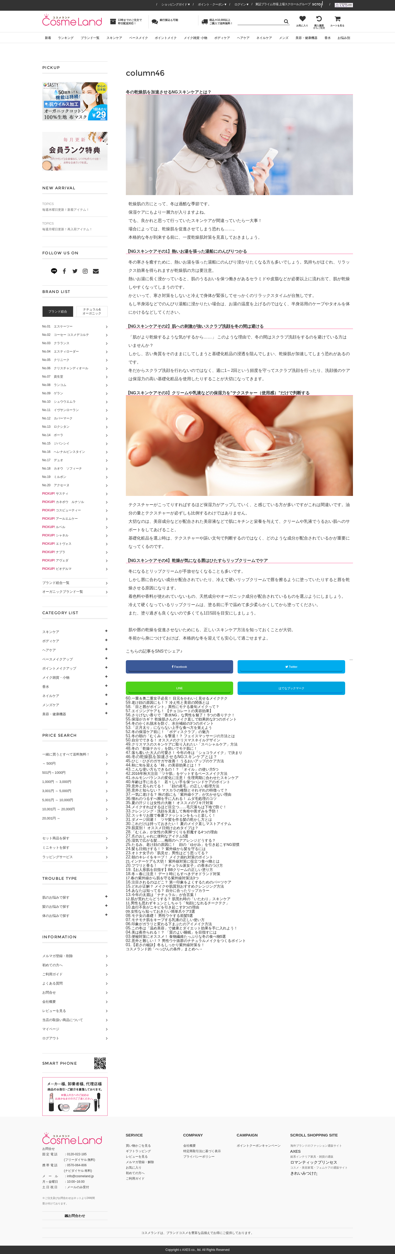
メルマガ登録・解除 (140, 1162)
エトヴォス (57, 544)
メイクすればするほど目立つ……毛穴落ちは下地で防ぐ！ (186, 807)
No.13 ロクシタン (55, 427)
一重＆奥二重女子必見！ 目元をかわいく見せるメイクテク (186, 699)
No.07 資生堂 (52, 376)
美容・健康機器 (306, 38)
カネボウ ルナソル (63, 502)
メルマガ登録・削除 (57, 956)
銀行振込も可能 (165, 21)
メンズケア (50, 705)
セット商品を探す (55, 838)
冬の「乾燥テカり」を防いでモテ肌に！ (169, 749)
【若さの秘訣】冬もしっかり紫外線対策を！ (173, 945)
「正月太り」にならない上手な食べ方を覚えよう (177, 728)
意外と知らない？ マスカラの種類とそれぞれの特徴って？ (186, 791)
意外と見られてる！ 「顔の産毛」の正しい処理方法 (182, 786)
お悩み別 (344, 38)
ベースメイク (138, 38)
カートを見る (337, 21)
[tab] (57, 311)
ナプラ (54, 552)
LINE (179, 689)
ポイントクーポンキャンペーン (259, 1145)
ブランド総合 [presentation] (57, 311)
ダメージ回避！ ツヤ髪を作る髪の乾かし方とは (177, 820)
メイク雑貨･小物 (195, 38)
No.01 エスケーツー (57, 326)
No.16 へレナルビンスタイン (63, 452)
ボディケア (222, 38)
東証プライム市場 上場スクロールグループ (282, 4)
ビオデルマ (57, 569)
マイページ (50, 1029)
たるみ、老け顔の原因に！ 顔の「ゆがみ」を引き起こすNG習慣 (193, 845)
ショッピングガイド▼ (175, 4)
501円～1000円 (54, 773)
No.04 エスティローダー (60, 351)
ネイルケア (264, 38)
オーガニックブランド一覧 (62, 592)
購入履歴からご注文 (319, 22)
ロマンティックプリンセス (313, 1162)
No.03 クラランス (55, 343)
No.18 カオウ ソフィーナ (62, 468)
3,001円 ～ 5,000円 (56, 791)
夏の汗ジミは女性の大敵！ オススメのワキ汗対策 (178, 803)
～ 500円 (49, 763)
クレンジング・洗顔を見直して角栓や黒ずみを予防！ (182, 812)
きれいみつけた (304, 1173)
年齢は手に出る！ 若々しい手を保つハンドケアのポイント (188, 782)
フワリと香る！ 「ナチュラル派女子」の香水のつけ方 (184, 866)
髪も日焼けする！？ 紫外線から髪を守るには (174, 849)
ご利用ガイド (52, 974)
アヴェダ (55, 560)
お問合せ (49, 992)
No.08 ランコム (54, 385)
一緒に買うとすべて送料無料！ (66, 754)
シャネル (55, 535)
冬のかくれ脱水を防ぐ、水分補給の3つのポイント (179, 724)
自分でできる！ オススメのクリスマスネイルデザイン (182, 741)
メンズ (283, 38)
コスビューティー (61, 510)
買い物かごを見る (138, 1145)
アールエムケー (60, 518)
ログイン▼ (241, 4)
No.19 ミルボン (54, 477)
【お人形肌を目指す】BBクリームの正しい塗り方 (178, 870)
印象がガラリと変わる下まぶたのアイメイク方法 (177, 924)
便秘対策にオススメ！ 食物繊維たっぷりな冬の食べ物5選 (185, 937)
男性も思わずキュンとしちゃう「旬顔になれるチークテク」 (188, 903)
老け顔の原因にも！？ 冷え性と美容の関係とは (176, 703)
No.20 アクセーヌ (55, 485)
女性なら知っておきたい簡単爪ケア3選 (168, 912)
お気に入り (302, 21)
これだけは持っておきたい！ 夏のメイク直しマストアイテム (188, 824)
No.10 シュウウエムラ (59, 401)
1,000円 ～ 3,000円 (56, 782)
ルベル (54, 527)
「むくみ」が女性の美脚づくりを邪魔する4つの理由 (181, 832)
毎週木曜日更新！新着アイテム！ (75, 207)
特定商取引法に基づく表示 (202, 1151)
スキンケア (114, 38)
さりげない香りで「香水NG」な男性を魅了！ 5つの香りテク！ (191, 715)
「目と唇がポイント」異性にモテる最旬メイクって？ (182, 707)
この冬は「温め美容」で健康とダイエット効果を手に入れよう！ (192, 929)
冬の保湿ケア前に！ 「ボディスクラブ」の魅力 (176, 732)
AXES (295, 1151)
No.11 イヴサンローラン (60, 410)
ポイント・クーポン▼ (212, 4)
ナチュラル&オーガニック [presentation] (91, 311)
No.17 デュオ (52, 460)
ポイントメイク (166, 38)
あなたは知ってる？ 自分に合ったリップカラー (176, 891)
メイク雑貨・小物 (55, 677)
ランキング (66, 38)
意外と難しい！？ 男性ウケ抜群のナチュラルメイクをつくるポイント (197, 941)
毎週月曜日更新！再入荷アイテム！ (75, 226)
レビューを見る (54, 1011)
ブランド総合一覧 (55, 583)
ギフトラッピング (138, 1151)
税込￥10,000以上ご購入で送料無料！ (217, 21)
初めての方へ (52, 965)
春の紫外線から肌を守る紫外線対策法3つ (170, 878)
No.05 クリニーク (55, 360)
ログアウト (50, 1038)
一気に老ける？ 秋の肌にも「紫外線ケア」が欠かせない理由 (188, 795)
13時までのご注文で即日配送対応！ (126, 21)
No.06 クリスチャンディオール (65, 368)
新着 (48, 38)
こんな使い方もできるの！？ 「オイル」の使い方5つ (181, 770)
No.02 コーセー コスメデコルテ (65, 335)
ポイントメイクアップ (59, 668)
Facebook (179, 667)
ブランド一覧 (90, 38)
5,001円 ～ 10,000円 (57, 800)
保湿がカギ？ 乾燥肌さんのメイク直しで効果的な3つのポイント (192, 720)
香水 (328, 38)
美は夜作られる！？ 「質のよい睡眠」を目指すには (180, 933)
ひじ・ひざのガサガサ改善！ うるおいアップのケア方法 (184, 761)
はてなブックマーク (291, 689)
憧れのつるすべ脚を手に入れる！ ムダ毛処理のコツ (180, 799)
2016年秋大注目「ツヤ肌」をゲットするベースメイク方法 (186, 774)
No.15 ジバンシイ (55, 443)
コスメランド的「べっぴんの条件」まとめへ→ (170, 949)
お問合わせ (75, 1216)
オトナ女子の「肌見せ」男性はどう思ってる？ (175, 853)
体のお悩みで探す (55, 916)
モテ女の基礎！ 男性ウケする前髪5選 (167, 916)
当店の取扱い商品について (62, 1020)
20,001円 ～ (51, 818)
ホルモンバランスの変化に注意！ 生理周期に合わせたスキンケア (193, 778)
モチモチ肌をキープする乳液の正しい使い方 (173, 920)
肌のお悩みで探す (55, 897)
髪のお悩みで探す (55, 907)
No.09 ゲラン (52, 393)
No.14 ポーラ (52, 435)
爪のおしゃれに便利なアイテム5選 (164, 837)
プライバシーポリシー (199, 1156)
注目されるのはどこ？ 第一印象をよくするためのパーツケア (188, 883)
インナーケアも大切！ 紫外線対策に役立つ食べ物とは (182, 862)
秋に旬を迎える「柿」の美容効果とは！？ (171, 766)
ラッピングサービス (57, 857)
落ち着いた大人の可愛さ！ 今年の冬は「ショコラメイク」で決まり (195, 753)
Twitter (291, 667)
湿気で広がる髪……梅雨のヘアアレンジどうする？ (180, 841)
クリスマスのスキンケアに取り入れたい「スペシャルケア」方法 (192, 745)
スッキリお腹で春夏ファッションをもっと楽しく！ (180, 816)
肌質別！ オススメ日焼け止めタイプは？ (170, 828)
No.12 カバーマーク (57, 418)
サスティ (55, 493)
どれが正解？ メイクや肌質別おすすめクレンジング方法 (184, 887)
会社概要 (49, 1002)
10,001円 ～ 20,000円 (58, 809)
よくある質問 (52, 983)
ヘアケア (243, 38)
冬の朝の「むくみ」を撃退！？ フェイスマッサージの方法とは (191, 736)
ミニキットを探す (55, 847)
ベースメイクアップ (57, 659)
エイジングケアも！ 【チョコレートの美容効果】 (178, 711)
